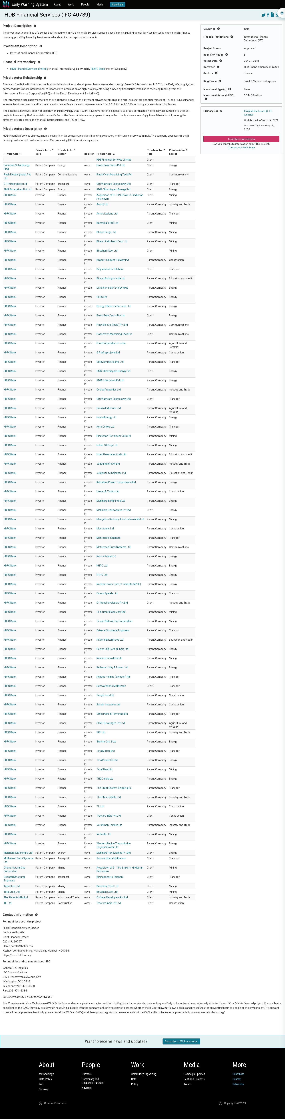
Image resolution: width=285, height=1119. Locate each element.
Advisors (87, 1088)
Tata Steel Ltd (105, 769)
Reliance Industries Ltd (109, 658)
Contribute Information (241, 138)
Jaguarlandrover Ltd (108, 463)
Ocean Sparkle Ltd (107, 593)
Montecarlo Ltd (105, 528)
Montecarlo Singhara (109, 537)
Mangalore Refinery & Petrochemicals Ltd (120, 519)
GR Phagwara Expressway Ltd (114, 183)
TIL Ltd (100, 806)
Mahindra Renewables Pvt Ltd (114, 510)
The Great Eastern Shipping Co (114, 787)
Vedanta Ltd (104, 834)
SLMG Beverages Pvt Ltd (111, 723)
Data (133, 1079)
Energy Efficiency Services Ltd (114, 306)
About (57, 4)
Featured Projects (194, 1079)
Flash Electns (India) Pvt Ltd (112, 324)
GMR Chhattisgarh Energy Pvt (113, 189)
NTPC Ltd (102, 574)
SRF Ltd (101, 732)
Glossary (44, 1089)
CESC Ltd (102, 297)
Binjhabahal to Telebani (110, 269)
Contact (236, 1079)
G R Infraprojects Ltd (15, 183)
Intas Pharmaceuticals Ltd (111, 454)
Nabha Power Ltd (106, 556)
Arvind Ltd (102, 204)
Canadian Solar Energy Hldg (112, 287)
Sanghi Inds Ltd (105, 695)
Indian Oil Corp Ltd (107, 445)
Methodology (46, 1074)
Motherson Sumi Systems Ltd (114, 547)
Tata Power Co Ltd (107, 760)
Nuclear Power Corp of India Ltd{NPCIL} (119, 584)
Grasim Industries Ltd (109, 408)
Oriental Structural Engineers (113, 630)
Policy (134, 1084)
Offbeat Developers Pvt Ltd (112, 602)
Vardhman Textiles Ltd (109, 824)
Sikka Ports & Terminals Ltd (112, 713)
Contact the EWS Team (241, 147)
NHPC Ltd (102, 565)
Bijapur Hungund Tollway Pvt (113, 259)
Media (100, 4)
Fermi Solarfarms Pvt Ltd (111, 165)
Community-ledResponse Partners (93, 1080)
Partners (87, 1074)
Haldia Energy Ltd (106, 417)
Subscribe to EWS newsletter (181, 1041)
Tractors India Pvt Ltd (109, 815)
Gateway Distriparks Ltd (110, 361)
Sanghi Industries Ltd (109, 704)
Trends (188, 1084)
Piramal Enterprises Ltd (110, 639)
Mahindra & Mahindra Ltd (111, 500)
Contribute (117, 4)
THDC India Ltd (105, 778)
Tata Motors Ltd (106, 750)
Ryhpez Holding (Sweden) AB (113, 676)
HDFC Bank (98, 68)
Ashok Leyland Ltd (107, 213)
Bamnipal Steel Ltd (107, 222)
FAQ (41, 1084)
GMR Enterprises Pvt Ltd (17, 189)
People (85, 4)
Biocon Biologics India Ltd (111, 278)
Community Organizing (143, 1074)
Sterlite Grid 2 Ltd (106, 741)
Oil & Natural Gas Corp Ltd (111, 611)
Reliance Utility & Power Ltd (112, 667)
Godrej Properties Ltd (109, 389)
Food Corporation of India (111, 343)
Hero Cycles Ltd (105, 426)
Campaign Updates (194, 1074)
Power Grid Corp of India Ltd (112, 648)
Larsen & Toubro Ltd (108, 491)
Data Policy (45, 1079)
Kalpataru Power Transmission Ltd (116, 482)
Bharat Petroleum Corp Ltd (112, 241)
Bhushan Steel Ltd (107, 250)
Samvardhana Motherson (111, 686)
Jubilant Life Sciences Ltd (111, 473)
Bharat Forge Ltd (106, 232)
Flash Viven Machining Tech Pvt (114, 174)
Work (71, 4)
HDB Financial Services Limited (28, 68)
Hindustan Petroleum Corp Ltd (114, 435)
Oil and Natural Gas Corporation (114, 621)
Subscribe (238, 1084)
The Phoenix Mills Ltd (109, 797)
